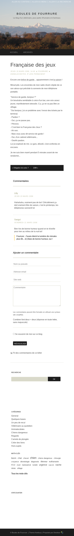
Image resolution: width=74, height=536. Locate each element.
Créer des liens (18, 443)
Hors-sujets (16, 446)
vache (58, 465)
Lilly (16, 193)
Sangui (17, 220)
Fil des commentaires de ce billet (27, 353)
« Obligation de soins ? (20, 168)
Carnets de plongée (20, 439)
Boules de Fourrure (37, 13)
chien (33, 457)
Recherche (16, 372)
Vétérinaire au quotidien (21, 426)
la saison (57, 80)
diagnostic (35, 462)
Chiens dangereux (19, 433)
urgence (43, 465)
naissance (26, 465)
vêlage (19, 468)
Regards (15, 436)
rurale (35, 465)
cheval (26, 458)
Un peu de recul (18, 423)
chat (20, 458)
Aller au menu (39, 2)
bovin (13, 458)
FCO (13, 465)
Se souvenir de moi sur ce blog (28, 334)
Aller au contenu (21, 2)
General (14, 416)
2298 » (35, 168)
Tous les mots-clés (19, 474)
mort (18, 465)
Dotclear (57, 533)
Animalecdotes (18, 74)
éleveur (44, 461)
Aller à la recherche (60, 2)
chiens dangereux (45, 458)
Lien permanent (37, 74)
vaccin (51, 465)
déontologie (25, 462)
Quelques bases (18, 419)
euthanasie (54, 462)
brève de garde (27, 80)
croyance (15, 462)
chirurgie (57, 458)
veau (13, 468)
